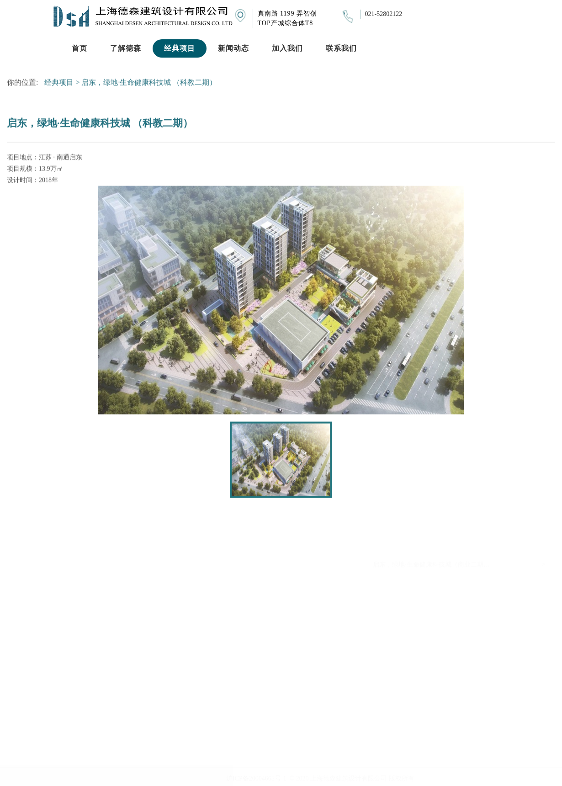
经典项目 (59, 83)
